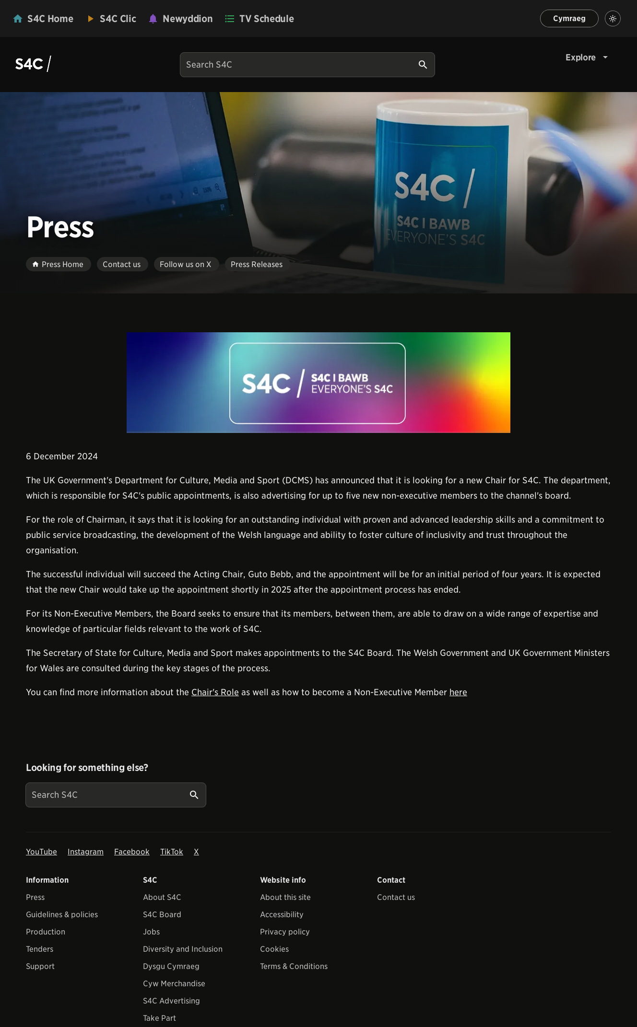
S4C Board (162, 914)
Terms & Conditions (294, 966)
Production (45, 931)
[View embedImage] (318, 382)
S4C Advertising (171, 1000)
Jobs (151, 931)
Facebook (132, 851)
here (458, 692)
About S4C (162, 897)
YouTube (41, 851)
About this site (285, 897)
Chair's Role (215, 692)
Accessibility (282, 914)
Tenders (39, 949)
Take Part (159, 1018)
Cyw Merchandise (174, 983)
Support (40, 966)
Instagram (86, 851)
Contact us (396, 897)
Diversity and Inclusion (183, 949)
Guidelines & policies (62, 914)
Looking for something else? (87, 767)
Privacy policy (285, 931)
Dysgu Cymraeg (171, 966)
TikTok (171, 851)
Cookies (274, 949)
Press (35, 897)
